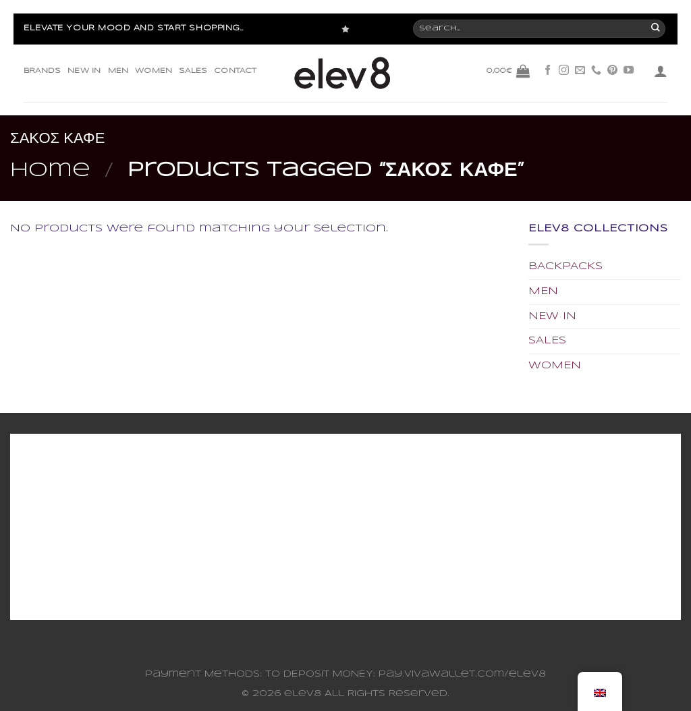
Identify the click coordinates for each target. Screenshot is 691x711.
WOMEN (153, 70)
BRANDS (42, 70)
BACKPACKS (565, 266)
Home (50, 170)
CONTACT (235, 70)
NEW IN (84, 70)
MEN (118, 70)
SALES (193, 70)
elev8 (302, 693)
